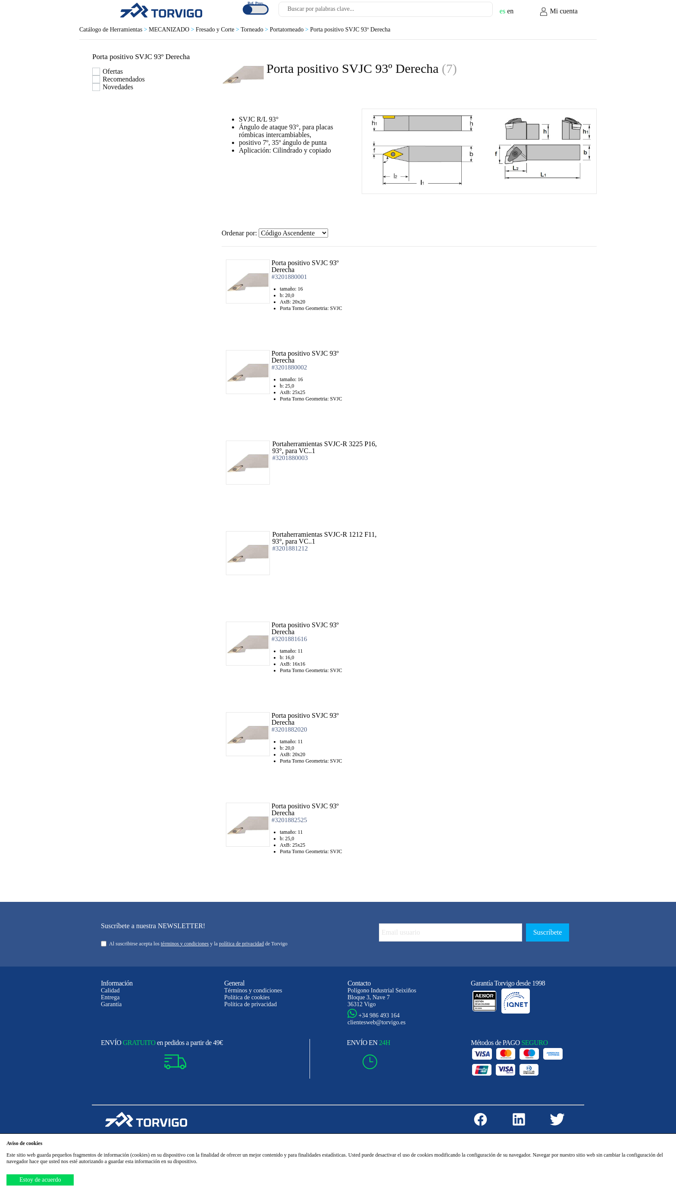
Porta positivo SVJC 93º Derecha (350, 29)
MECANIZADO (172, 29)
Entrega (110, 997)
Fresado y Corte (218, 29)
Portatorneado (290, 29)
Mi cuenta (558, 11)
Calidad (110, 990)
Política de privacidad (250, 1004)
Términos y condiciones (253, 990)
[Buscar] (476, 11)
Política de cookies (247, 997)
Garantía (111, 1004)
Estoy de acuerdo (40, 1179)
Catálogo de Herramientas (114, 29)
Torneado (255, 29)
